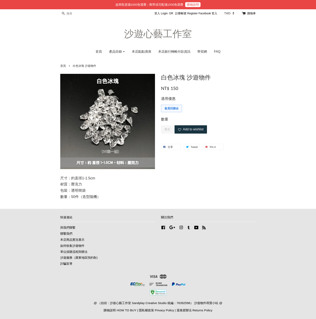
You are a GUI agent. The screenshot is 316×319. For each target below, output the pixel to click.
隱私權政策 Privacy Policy (156, 310)
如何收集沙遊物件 (72, 245)
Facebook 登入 (208, 13)
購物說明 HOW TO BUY (120, 310)
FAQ (217, 51)
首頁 (99, 51)
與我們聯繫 (67, 227)
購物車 (251, 13)
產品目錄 (117, 51)
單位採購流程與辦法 (73, 251)
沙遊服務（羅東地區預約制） (80, 257)
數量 (164, 119)
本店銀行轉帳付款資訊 (174, 51)
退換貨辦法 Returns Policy (194, 310)
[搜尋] (72, 14)
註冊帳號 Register (186, 13)
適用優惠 (168, 99)
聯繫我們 (66, 233)
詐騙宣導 (66, 263)
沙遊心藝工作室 (158, 33)
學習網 (202, 51)
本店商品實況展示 (72, 239)
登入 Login (161, 13)
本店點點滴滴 (141, 51)
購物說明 (193, 4)
